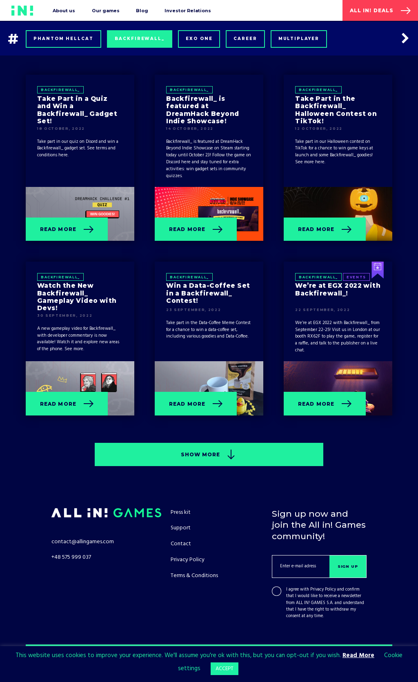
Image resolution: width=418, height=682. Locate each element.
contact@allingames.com (82, 541)
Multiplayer (299, 38)
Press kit (181, 512)
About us (64, 10)
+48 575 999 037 (71, 557)
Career (245, 38)
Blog (142, 10)
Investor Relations (188, 10)
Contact (181, 544)
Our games (106, 10)
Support (181, 528)
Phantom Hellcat (63, 38)
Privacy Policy (323, 589)
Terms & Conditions (194, 575)
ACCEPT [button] (224, 668)
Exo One (199, 38)
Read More (358, 655)
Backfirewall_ (140, 38)
